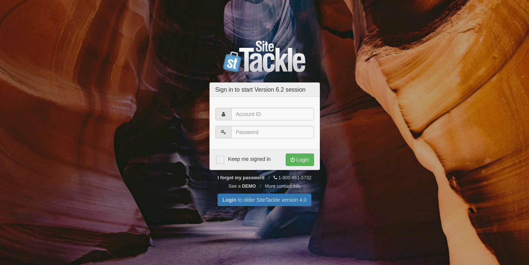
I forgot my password (241, 177)
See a (242, 186)
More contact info (283, 186)
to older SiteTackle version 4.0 (264, 200)
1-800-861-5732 (292, 177)
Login (299, 160)
